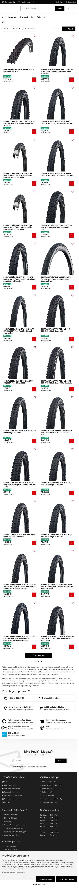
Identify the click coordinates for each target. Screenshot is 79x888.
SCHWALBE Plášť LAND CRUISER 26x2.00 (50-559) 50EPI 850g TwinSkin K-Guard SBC (57, 174)
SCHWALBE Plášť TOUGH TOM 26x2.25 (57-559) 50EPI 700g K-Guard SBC (19, 536)
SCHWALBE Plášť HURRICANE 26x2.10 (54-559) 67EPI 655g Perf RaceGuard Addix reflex (56, 433)
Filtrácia (68, 29)
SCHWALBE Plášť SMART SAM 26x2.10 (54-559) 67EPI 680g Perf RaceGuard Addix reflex (57, 227)
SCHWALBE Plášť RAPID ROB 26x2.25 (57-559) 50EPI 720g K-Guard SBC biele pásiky (56, 382)
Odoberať (61, 761)
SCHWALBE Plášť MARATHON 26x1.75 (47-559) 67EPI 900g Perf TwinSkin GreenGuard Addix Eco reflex (57, 587)
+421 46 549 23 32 (10, 849)
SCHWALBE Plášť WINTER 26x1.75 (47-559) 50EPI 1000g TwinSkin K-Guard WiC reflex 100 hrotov (57, 71)
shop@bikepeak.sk (10, 846)
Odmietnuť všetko (46, 879)
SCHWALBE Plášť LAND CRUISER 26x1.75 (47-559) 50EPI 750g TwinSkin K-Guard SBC (57, 122)
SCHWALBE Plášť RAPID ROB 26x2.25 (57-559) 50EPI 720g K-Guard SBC (18, 382)
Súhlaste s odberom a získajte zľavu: (38, 755)
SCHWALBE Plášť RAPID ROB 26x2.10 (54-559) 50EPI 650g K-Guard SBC (56, 330)
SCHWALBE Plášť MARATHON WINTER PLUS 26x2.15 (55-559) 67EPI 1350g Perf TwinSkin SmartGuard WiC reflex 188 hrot (19, 587)
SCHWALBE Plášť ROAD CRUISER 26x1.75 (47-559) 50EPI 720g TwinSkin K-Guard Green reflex (18, 331)
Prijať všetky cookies (67, 879)
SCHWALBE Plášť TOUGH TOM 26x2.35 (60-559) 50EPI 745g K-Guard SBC (57, 536)
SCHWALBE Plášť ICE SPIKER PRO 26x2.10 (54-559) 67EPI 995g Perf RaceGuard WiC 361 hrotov (18, 123)
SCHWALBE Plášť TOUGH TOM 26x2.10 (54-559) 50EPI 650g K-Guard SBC (57, 484)
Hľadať (59, 8)
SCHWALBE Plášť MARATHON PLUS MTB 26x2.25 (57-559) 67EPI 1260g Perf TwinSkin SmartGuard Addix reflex (19, 279)
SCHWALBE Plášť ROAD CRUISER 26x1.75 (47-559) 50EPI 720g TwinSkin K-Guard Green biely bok (56, 279)
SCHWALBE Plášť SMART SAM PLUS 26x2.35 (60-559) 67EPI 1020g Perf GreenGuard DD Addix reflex (57, 638)
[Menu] (74, 8)
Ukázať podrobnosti (39, 884)
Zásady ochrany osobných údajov (13, 873)
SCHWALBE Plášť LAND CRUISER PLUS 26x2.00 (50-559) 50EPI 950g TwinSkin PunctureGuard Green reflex (17, 227)
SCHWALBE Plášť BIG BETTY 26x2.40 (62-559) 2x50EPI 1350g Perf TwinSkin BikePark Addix (19, 485)
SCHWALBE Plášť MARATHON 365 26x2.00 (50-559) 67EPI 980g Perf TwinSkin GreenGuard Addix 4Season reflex (18, 638)
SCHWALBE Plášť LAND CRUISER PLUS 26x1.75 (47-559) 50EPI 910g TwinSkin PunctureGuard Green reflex (17, 175)
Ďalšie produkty (38, 655)
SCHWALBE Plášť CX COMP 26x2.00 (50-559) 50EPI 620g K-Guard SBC (19, 432)
